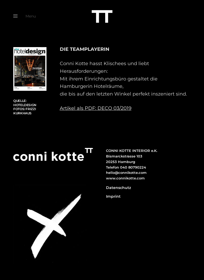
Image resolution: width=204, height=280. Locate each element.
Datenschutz (118, 187)
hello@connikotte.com (126, 172)
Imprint (113, 196)
